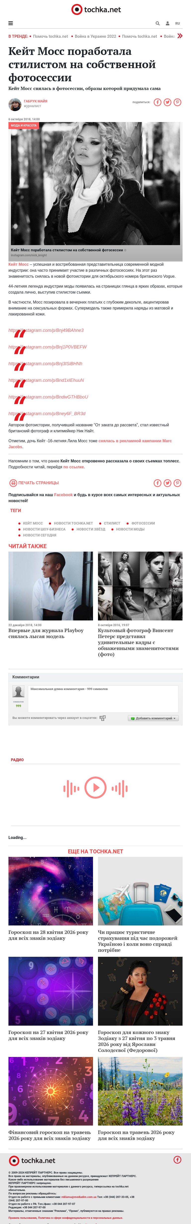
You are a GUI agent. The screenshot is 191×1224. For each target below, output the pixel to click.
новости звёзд (91, 529)
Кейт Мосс (33, 523)
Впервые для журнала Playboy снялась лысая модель (46, 633)
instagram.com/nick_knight (29, 255)
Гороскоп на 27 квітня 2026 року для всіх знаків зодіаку (48, 1035)
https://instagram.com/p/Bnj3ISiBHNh (45, 363)
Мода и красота (24, 125)
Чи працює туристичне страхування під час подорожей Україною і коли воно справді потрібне (137, 941)
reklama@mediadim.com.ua (78, 1197)
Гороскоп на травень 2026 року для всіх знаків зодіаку (136, 1135)
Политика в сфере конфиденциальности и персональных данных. (80, 1218)
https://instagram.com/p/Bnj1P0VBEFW (47, 347)
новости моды (130, 529)
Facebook (63, 495)
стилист (112, 523)
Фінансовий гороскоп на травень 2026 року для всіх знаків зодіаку (49, 1135)
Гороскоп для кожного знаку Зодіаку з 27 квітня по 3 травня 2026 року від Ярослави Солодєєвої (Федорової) (136, 1041)
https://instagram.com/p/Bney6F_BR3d (46, 413)
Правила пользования (22, 1218)
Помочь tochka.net (51, 36)
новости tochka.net (73, 523)
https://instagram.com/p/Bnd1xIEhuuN (46, 380)
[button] (168, 23)
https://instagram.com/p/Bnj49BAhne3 (46, 330)
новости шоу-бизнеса (44, 529)
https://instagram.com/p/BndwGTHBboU (48, 396)
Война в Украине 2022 (95, 36)
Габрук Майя (35, 101)
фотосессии (143, 523)
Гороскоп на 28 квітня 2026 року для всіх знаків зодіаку (48, 935)
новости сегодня (39, 535)
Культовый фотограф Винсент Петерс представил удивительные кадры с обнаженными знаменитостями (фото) (138, 642)
